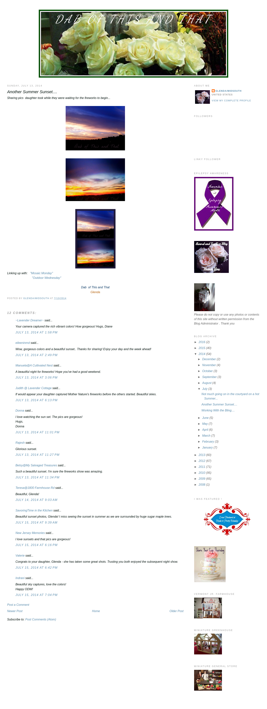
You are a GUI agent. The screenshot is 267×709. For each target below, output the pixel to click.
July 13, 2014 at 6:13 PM (36, 400)
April (205, 429)
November (209, 365)
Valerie (19, 555)
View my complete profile (231, 100)
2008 (202, 484)
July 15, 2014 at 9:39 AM (36, 522)
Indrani (19, 578)
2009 (202, 478)
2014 (202, 354)
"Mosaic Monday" (41, 273)
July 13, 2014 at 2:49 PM (36, 355)
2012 (202, 460)
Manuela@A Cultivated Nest (34, 365)
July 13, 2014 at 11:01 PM (37, 432)
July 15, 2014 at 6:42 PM (36, 567)
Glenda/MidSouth (228, 91)
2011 (202, 466)
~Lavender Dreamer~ (29, 320)
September (210, 377)
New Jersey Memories (30, 532)
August (207, 382)
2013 (202, 455)
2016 (202, 342)
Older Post (176, 611)
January (208, 447)
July (205, 388)
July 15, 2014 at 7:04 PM (36, 594)
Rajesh (20, 442)
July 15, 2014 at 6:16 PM (36, 545)
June (206, 417)
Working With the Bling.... (218, 410)
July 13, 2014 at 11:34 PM (37, 477)
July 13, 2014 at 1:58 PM (36, 332)
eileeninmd (22, 342)
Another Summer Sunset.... (219, 404)
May (205, 423)
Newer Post (14, 611)
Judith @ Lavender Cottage (33, 388)
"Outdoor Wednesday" (46, 277)
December (209, 359)
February (208, 441)
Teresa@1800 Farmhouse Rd (34, 487)
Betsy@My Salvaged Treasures (36, 465)
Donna (19, 410)
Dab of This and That (133, 19)
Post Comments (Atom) (40, 619)
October (208, 371)
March (206, 435)
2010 (202, 472)
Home (96, 611)
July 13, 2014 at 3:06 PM (36, 377)
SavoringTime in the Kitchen (33, 510)
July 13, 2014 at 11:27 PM (37, 454)
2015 (202, 348)
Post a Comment (18, 604)
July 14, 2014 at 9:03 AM (36, 499)
